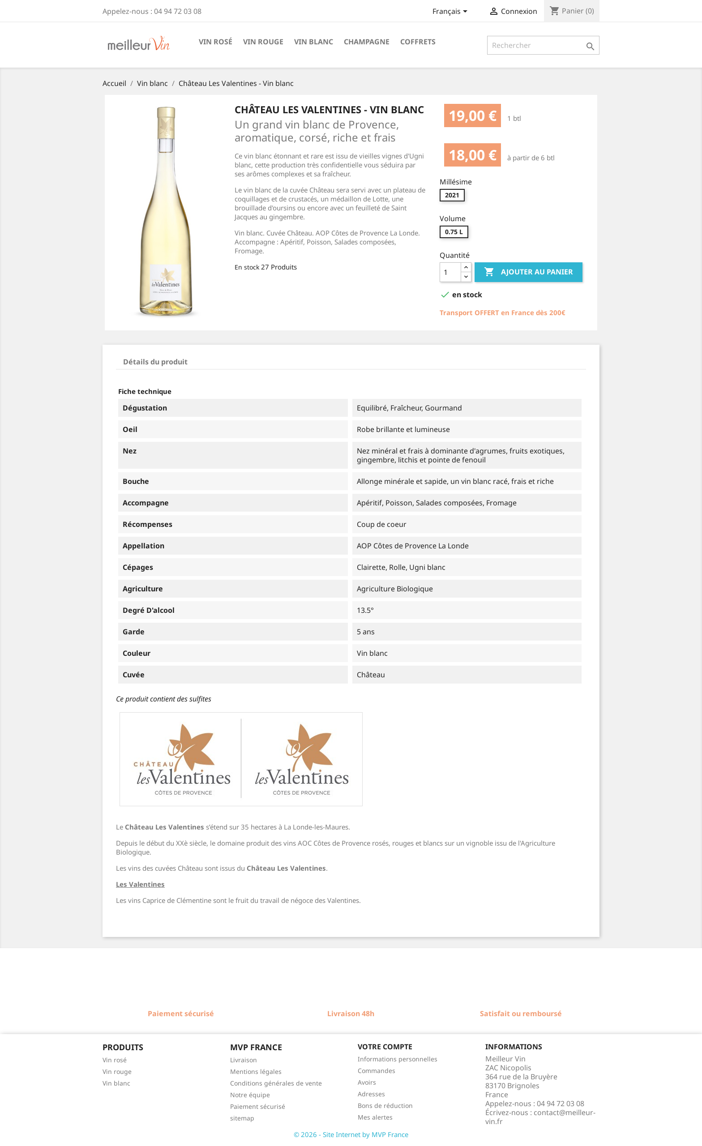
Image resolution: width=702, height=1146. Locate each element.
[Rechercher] (543, 45)
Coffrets (418, 42)
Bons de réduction (385, 1105)
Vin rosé (215, 42)
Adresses (371, 1094)
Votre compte (385, 1047)
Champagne (367, 42)
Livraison (243, 1060)
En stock (247, 267)
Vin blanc (313, 42)
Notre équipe (250, 1094)
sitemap (242, 1118)
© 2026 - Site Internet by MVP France (351, 1134)
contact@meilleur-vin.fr (540, 1117)
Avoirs (367, 1082)
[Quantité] (450, 272)
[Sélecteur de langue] (451, 12)
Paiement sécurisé (257, 1106)
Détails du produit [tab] (155, 362)
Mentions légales (256, 1071)
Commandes (376, 1070)
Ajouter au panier (528, 272)
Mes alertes (375, 1117)
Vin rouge (263, 42)
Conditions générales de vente (276, 1083)
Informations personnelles (397, 1059)
